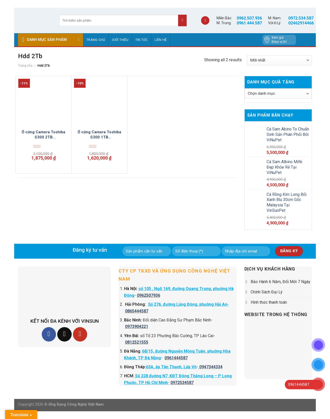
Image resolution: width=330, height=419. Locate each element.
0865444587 (136, 311)
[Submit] (182, 20)
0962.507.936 (249, 18)
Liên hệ (161, 40)
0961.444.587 (249, 23)
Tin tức (141, 40)
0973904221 (136, 326)
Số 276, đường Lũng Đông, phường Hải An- (188, 304)
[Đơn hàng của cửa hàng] (279, 60)
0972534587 (182, 382)
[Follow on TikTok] (64, 334)
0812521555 (136, 342)
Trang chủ (95, 40)
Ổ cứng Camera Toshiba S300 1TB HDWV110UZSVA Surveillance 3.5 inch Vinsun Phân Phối (99, 135)
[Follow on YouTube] (80, 334)
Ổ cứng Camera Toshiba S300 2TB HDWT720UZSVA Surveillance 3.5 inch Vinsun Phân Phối (43, 135)
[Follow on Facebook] (49, 334)
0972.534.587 (301, 18)
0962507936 (148, 295)
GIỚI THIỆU (120, 40)
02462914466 (301, 23)
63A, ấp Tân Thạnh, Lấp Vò (171, 366)
